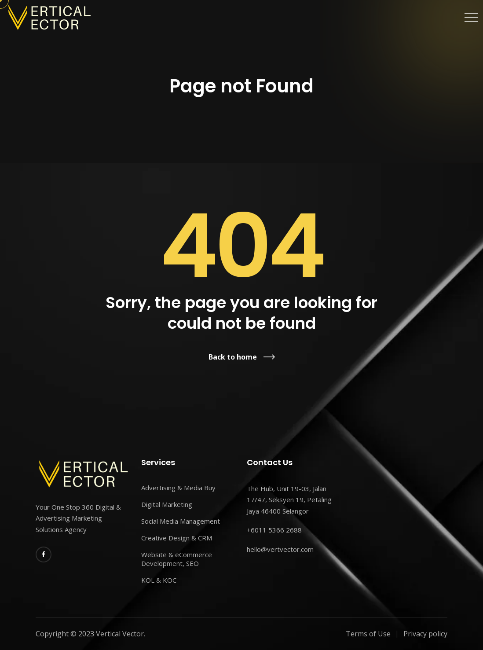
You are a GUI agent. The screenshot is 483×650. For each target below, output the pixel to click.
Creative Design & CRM (176, 537)
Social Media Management (180, 521)
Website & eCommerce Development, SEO (176, 559)
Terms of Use (368, 634)
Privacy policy (425, 634)
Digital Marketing (166, 504)
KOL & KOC (158, 580)
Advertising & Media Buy (178, 487)
